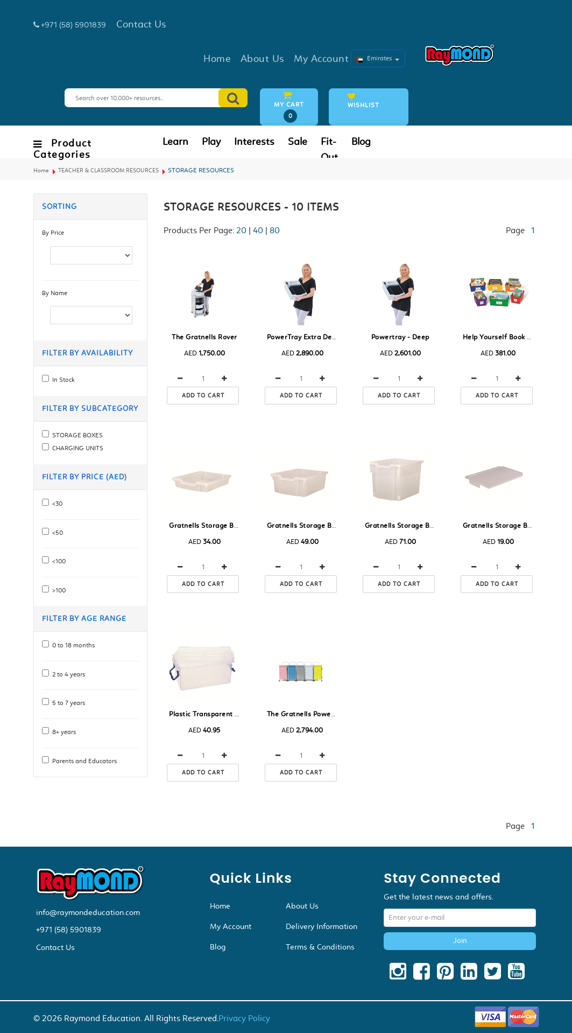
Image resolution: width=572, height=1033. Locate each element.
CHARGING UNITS (76, 448)
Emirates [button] (378, 58)
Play (211, 142)
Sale (297, 142)
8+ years (62, 732)
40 (258, 230)
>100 (57, 590)
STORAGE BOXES (76, 435)
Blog (361, 142)
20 (241, 230)
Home (41, 170)
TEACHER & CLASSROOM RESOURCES (108, 170)
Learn (175, 142)
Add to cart (203, 395)
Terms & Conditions (320, 947)
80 (275, 230)
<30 (55, 503)
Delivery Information (321, 926)
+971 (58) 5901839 (68, 929)
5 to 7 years (67, 703)
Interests (254, 142)
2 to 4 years (67, 674)
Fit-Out (329, 149)
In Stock (62, 379)
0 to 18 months (72, 645)
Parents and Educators (83, 761)
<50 (56, 532)
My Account (230, 926)
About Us (302, 906)
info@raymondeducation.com (88, 912)
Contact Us (55, 947)
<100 (57, 561)
